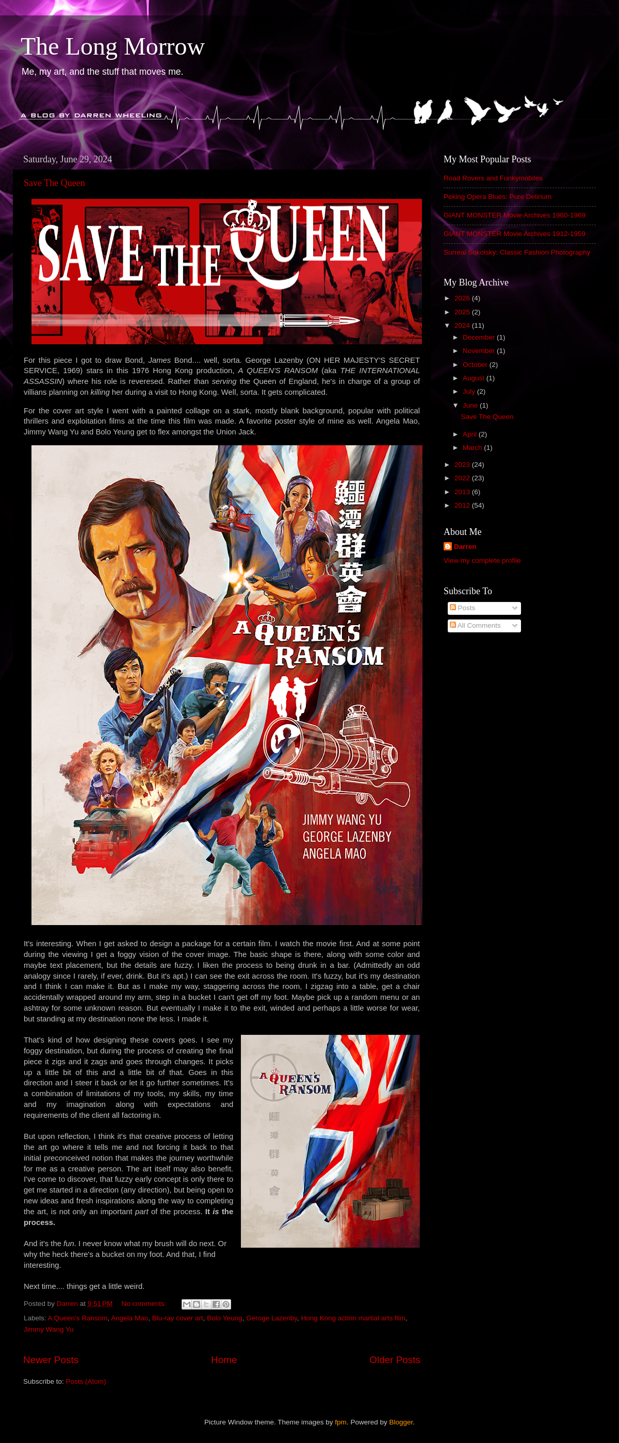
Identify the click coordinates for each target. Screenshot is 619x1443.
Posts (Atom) (86, 1381)
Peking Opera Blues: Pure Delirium (497, 196)
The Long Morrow (113, 46)
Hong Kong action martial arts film (353, 1318)
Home (224, 1359)
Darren (465, 546)
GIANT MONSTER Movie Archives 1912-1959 (514, 234)
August (474, 378)
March (473, 447)
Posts (463, 608)
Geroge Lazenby (271, 1318)
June (471, 405)
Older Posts (394, 1359)
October (476, 364)
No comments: (145, 1303)
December (480, 337)
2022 (463, 478)
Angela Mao (129, 1318)
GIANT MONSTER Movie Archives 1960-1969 (514, 215)
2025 (463, 312)
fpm (341, 1422)
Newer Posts (50, 1359)
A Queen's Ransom (78, 1318)
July (470, 391)
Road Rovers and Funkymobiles (493, 178)
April (471, 434)
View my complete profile (482, 560)
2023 (463, 464)
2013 (463, 492)
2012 (463, 505)
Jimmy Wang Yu (49, 1329)
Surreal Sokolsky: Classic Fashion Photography (517, 252)
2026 (463, 298)
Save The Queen (54, 183)
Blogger (401, 1422)
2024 (463, 325)
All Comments (475, 625)
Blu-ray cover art (177, 1318)
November (480, 351)
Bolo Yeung (224, 1318)
